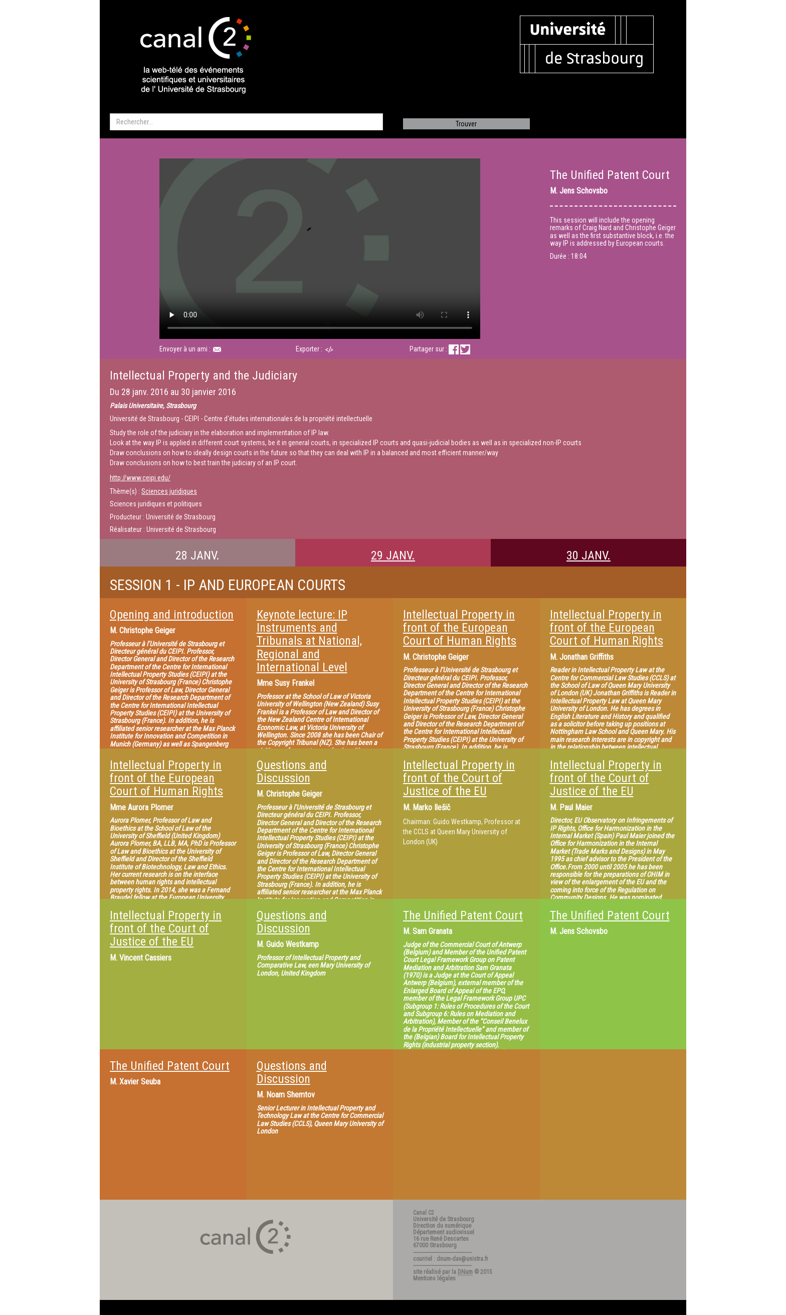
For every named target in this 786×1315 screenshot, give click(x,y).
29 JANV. (393, 555)
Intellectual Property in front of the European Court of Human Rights (459, 628)
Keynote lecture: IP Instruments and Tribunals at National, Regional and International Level (309, 641)
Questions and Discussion (292, 771)
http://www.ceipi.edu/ (140, 478)
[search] (246, 121)
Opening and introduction (172, 615)
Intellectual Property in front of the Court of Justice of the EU (459, 778)
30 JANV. (588, 555)
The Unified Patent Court (463, 915)
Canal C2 (423, 1212)
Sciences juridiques (169, 491)
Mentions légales (434, 1278)
